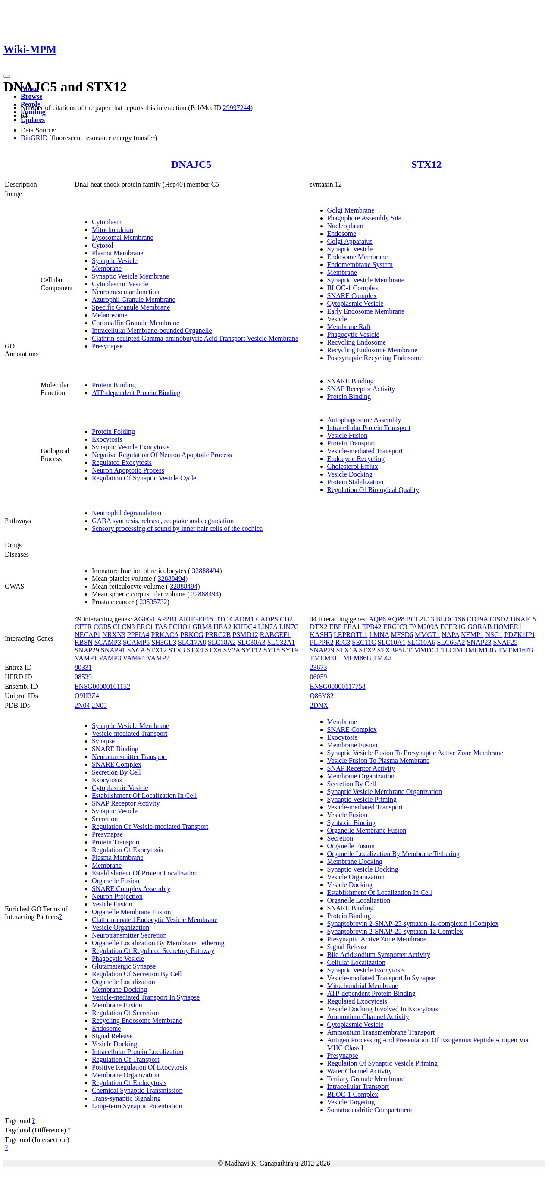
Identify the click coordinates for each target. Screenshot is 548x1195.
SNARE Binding (350, 381)
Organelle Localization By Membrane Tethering (158, 943)
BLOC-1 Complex (353, 288)
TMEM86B (355, 658)
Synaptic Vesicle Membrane (130, 276)
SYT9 (290, 650)
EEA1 (351, 626)
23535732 (153, 601)
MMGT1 (427, 634)
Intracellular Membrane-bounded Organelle (152, 330)
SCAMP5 (136, 642)
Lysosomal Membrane (122, 237)
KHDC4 (244, 626)
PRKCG (191, 634)
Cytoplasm (107, 222)
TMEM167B (516, 650)
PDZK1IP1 (519, 634)
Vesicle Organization (120, 927)
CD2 (286, 619)
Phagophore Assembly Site (364, 218)
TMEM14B (480, 650)
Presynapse (107, 346)
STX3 (177, 650)
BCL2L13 (420, 619)
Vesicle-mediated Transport (365, 451)
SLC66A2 (451, 642)
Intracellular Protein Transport (369, 427)
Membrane (107, 268)
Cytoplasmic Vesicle (120, 284)
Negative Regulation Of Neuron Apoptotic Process (162, 454)
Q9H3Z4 (87, 695)
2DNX (319, 705)
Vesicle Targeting (351, 1102)
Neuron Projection (117, 896)
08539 (83, 677)
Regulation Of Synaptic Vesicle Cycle (144, 478)
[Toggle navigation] (6, 76)
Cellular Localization (356, 962)
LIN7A (267, 626)
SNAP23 (479, 642)
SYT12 (252, 650)
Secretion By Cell (116, 772)
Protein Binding (114, 385)
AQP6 (377, 619)
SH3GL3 (163, 642)
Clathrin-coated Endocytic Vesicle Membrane (155, 919)
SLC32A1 (281, 642)
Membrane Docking (119, 989)
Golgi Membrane (351, 210)
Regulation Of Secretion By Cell (137, 974)
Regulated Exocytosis (122, 462)
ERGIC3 (395, 626)
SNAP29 (87, 650)
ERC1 (144, 626)
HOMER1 (507, 626)
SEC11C (364, 642)
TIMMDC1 (423, 650)
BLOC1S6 (450, 619)
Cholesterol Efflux (352, 466)
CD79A (477, 619)
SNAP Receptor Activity (361, 388)
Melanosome (110, 315)
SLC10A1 (392, 642)
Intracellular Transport (358, 1086)
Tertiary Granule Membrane (365, 1078)
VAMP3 (110, 658)
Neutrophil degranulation (126, 513)
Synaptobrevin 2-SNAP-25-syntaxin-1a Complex (395, 931)
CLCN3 (124, 626)
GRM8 (201, 626)
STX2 (367, 650)
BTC (221, 619)
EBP (335, 626)
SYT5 (271, 650)
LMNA (379, 634)
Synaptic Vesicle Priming (362, 799)
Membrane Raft (349, 326)
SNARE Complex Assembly (131, 888)
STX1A (346, 650)
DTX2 (319, 626)
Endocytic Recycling (356, 458)
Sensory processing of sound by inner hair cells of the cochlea (177, 528)
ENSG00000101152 (102, 686)
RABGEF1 (275, 634)
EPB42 (371, 626)
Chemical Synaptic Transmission (137, 1090)
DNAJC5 (191, 164)
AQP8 (395, 619)
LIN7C (288, 626)
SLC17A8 (192, 642)
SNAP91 (113, 650)
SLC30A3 (252, 642)
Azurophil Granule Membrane (133, 299)
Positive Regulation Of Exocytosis (139, 1067)
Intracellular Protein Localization (137, 1051)
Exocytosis (107, 439)
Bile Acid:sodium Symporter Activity (379, 954)
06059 (318, 677)
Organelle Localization (123, 981)
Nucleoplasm (345, 225)
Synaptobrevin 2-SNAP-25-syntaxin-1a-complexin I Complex (413, 923)
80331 (83, 667)
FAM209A (423, 626)
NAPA (450, 634)
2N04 (82, 705)
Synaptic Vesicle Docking (362, 869)
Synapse (103, 741)
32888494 (205, 570)
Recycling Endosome (356, 342)
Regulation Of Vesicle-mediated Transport (150, 826)
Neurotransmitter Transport (129, 756)
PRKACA (164, 634)
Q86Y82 (322, 695)
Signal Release (112, 1036)
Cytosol (102, 245)
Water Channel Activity (359, 1071)
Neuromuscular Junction (126, 291)
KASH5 (321, 634)
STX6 (213, 650)
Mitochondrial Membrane (362, 985)
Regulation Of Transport (125, 1059)
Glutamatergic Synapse (124, 966)
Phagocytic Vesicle (353, 334)
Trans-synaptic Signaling (126, 1098)
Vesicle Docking (350, 474)
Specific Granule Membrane (131, 307)
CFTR (83, 626)
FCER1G (453, 626)
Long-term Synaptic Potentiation (137, 1106)
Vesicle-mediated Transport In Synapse (146, 997)
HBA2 (222, 626)
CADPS (267, 619)
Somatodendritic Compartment (370, 1109)
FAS (161, 626)
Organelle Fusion (115, 880)
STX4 (195, 650)
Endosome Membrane (357, 256)
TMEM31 (324, 658)
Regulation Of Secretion (125, 1012)
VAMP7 (158, 658)
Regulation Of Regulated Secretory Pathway (153, 950)
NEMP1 (472, 634)
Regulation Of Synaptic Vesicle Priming (382, 1063)
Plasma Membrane (118, 253)
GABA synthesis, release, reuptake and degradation (163, 520)
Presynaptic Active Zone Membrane (377, 939)
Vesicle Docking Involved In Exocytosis (382, 1009)
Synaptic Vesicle (115, 260)
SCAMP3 (107, 642)
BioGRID (34, 137)
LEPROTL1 (350, 634)
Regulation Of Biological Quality (373, 489)
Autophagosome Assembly (364, 419)
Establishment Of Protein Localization (145, 873)
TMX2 (382, 658)
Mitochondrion (112, 229)
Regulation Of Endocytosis (129, 1082)
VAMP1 (86, 658)
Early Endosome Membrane (366, 311)
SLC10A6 (421, 642)
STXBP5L (391, 650)
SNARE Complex (352, 295)
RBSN (84, 642)
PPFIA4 (138, 634)
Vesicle (337, 319)
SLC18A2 (222, 642)
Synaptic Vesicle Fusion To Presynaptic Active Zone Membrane (415, 752)
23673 (318, 667)
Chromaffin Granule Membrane (135, 322)
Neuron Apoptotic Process (128, 470)
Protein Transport (351, 443)
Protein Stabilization (355, 482)
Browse (31, 96)
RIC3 (343, 642)
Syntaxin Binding (351, 822)
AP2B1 (167, 619)
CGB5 (102, 626)
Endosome (342, 233)
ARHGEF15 (195, 619)
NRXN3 (113, 634)
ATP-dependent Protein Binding (136, 392)
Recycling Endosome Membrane (372, 350)
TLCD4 (452, 650)
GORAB (479, 626)
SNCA (136, 650)
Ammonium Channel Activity (368, 1016)
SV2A (231, 650)
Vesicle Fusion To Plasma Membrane (378, 760)
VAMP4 (134, 658)
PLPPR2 (322, 642)
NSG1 (494, 634)
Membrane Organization (126, 1075)
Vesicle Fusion (347, 435)
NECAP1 (87, 634)
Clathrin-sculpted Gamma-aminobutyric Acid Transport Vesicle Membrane (195, 338)
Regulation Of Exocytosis (127, 849)
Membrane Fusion (117, 1005)
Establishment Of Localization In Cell (144, 795)
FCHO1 (180, 626)
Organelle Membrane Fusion (131, 912)
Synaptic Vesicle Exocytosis (130, 447)
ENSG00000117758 (338, 686)
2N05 (99, 705)
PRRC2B (218, 634)
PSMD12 (245, 634)
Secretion (105, 818)
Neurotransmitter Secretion (129, 935)
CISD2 (498, 619)
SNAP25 (505, 642)
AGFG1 (144, 619)
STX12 (426, 164)
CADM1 (242, 619)
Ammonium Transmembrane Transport (381, 1032)
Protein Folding (113, 431)
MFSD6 (402, 634)
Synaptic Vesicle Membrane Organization (384, 791)
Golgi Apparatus (350, 241)
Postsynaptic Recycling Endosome (375, 357)
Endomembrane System (360, 264)
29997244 (237, 107)
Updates (33, 119)
